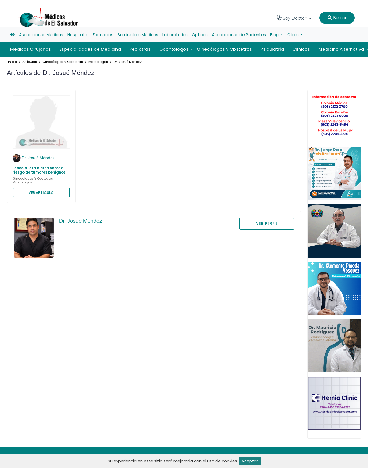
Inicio (12, 62)
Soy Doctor (294, 18)
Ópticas (200, 34)
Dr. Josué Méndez (128, 62)
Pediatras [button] (140, 49)
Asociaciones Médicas (41, 34)
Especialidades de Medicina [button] (90, 49)
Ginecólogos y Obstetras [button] (225, 49)
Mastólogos (98, 62)
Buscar (337, 17)
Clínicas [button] (301, 49)
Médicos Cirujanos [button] (31, 49)
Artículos (29, 62)
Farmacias (103, 34)
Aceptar (250, 461)
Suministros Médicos (138, 34)
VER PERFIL (267, 223)
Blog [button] (275, 34)
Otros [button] (293, 34)
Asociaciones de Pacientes (239, 34)
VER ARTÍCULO (41, 192)
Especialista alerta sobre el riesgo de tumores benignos (39, 170)
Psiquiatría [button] (273, 49)
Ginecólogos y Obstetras (62, 62)
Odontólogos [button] (174, 49)
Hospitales (77, 34)
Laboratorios (175, 34)
